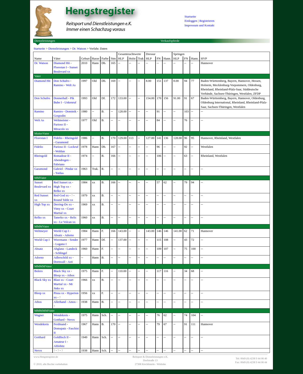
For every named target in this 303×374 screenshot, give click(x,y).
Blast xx (58, 280)
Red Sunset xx (62, 182)
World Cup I (61, 231)
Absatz (57, 235)
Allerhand (59, 302)
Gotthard (58, 319)
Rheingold (71, 138)
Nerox (71, 319)
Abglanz (58, 248)
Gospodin (59, 115)
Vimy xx (58, 208)
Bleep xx (59, 275)
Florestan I (60, 67)
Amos (72, 302)
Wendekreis (60, 315)
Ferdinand (59, 324)
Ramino (58, 85)
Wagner (39, 315)
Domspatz (59, 328)
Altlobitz (58, 346)
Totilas (59, 173)
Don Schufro (61, 81)
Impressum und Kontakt (199, 25)
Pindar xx (71, 169)
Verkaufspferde (169, 40)
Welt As (71, 85)
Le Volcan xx (67, 222)
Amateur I (59, 341)
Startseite (190, 16)
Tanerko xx (60, 217)
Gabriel (58, 169)
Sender (74, 239)
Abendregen (61, 160)
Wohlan (60, 151)
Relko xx (59, 191)
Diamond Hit (61, 63)
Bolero (38, 271)
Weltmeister (60, 120)
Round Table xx (63, 200)
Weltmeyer (41, 231)
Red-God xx (61, 195)
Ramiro (58, 111)
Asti (70, 261)
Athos (70, 275)
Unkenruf (70, 102)
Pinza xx (58, 293)
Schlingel (61, 253)
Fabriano (58, 164)
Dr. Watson (79, 48)
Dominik (70, 111)
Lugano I (61, 244)
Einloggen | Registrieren (199, 21)
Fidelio (57, 138)
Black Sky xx (61, 271)
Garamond (61, 142)
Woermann (60, 239)
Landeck (72, 248)
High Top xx (61, 186)
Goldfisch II (60, 337)
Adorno (69, 235)
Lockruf (73, 146)
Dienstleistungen (44, 40)
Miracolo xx (61, 129)
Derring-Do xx (62, 204)
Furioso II (59, 124)
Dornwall (59, 261)
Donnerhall (60, 98)
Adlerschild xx (62, 257)
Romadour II (61, 155)
